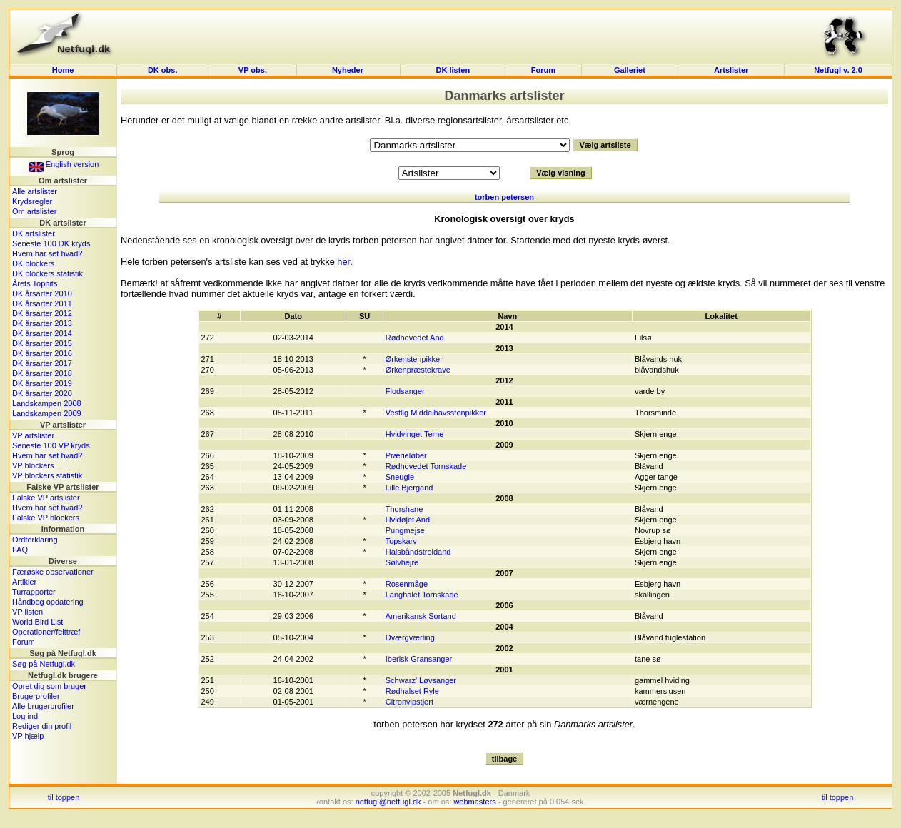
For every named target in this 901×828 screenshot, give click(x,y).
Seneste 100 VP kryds (51, 445)
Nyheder (349, 70)
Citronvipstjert (409, 701)
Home (63, 70)
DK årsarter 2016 (42, 353)
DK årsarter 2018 (42, 373)
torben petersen (504, 197)
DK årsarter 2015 (42, 343)
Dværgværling (410, 637)
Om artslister (34, 211)
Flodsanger (405, 391)
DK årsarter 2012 (42, 313)
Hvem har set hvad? (47, 253)
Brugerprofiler (36, 696)
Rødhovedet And (415, 337)
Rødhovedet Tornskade (426, 466)
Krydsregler (32, 201)
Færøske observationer (53, 571)
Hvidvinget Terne (415, 434)
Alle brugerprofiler (43, 706)
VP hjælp (28, 736)
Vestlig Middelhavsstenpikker (436, 412)
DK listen (453, 70)
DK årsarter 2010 (42, 293)
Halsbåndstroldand (418, 551)
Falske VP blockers (45, 517)
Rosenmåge (407, 584)
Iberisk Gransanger (419, 659)
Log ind (25, 716)
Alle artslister (34, 191)
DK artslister (33, 233)
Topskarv (401, 541)
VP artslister (33, 435)
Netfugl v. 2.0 (838, 70)
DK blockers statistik (47, 273)
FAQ (20, 549)
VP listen (27, 611)
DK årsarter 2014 (42, 333)
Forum (543, 70)
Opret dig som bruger (49, 686)
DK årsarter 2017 (42, 363)
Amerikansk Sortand (421, 616)
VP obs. (252, 70)
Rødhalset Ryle (412, 691)
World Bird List (37, 621)
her (343, 261)
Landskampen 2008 (46, 403)
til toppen (64, 797)
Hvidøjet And (408, 519)
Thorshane (404, 509)
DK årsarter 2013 (42, 323)
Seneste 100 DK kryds (51, 243)
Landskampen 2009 (46, 413)
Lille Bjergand (409, 487)
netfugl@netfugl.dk (388, 801)
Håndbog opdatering (48, 601)
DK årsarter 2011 (42, 303)
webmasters (474, 801)
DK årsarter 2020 (42, 393)
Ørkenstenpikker (414, 359)
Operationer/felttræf (46, 631)
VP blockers (33, 465)
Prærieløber (406, 455)
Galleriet (629, 70)
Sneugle (400, 477)
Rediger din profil (41, 726)
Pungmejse (405, 530)
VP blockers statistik (47, 475)
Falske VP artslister (46, 497)
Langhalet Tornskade (422, 594)
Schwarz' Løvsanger (421, 680)
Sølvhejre (402, 562)
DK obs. (163, 70)
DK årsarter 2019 (42, 383)
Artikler (24, 581)
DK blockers (33, 263)
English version (64, 164)
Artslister (731, 70)
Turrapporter (34, 591)
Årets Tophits (34, 283)
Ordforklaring (35, 539)
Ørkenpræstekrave (418, 369)
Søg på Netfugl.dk (43, 664)
